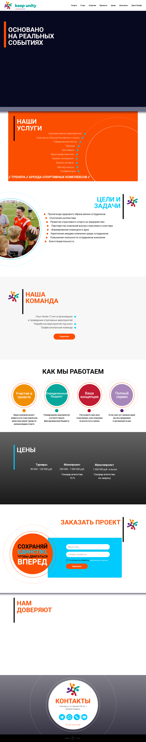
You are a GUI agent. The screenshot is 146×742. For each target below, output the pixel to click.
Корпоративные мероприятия (65, 133)
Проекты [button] (103, 5)
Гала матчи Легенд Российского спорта (57, 137)
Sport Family (137, 5)
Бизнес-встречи (65, 162)
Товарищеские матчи (65, 141)
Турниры (70, 146)
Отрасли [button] (92, 5)
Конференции (68, 171)
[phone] (88, 554)
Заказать (77, 566)
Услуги (74, 5)
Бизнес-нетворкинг (63, 158)
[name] (88, 547)
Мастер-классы (65, 167)
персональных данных (99, 560)
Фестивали (68, 150)
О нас (82, 5)
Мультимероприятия (62, 154)
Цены (113, 5)
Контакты (123, 5)
